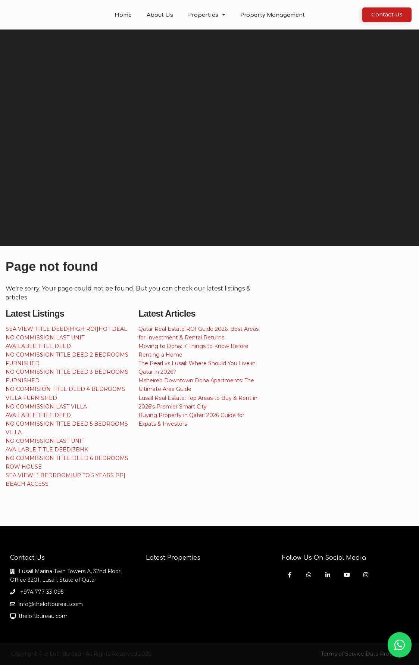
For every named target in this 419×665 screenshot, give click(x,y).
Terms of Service (342, 653)
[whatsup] (308, 574)
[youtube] (346, 574)
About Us (162, 15)
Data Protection (387, 653)
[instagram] (365, 574)
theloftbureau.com (43, 616)
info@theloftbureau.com (51, 604)
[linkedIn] (327, 574)
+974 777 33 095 (41, 591)
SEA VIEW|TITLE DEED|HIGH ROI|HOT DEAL (66, 329)
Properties (207, 15)
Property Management (270, 15)
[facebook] (289, 574)
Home (127, 15)
